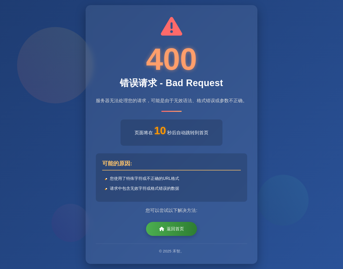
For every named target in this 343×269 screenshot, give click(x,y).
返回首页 (171, 228)
